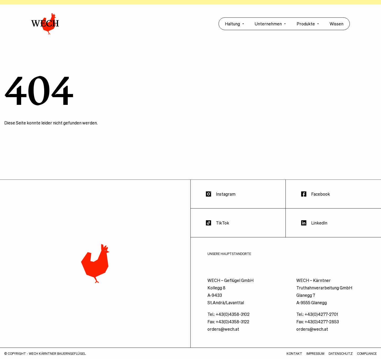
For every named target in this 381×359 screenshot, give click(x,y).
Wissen (336, 26)
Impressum (315, 356)
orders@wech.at (223, 332)
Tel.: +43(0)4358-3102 (228, 317)
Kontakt (294, 356)
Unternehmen (270, 26)
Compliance (367, 356)
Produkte (308, 26)
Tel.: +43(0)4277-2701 (317, 317)
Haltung (234, 26)
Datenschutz (341, 356)
